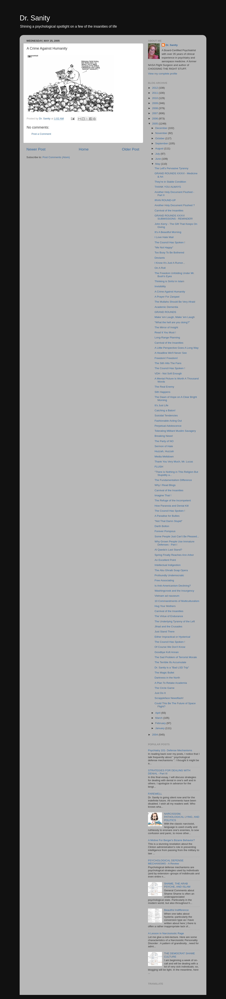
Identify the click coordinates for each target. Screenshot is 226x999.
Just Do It (160, 693)
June (158, 158)
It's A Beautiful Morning (168, 232)
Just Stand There (165, 631)
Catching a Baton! (165, 410)
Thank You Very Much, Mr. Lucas (174, 461)
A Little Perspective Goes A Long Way (177, 347)
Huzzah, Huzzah (164, 451)
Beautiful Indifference (176, 910)
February (160, 723)
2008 (155, 108)
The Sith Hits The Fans (168, 363)
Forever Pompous (165, 531)
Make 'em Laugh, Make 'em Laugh (175, 317)
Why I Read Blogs (165, 485)
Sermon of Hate (164, 446)
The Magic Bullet (164, 672)
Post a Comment (41, 133)
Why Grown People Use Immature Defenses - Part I (174, 543)
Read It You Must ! (165, 332)
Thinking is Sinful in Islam (169, 281)
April (158, 712)
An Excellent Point (165, 560)
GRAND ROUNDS (165, 312)
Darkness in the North (167, 677)
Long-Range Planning (167, 337)
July (158, 153)
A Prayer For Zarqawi (167, 296)
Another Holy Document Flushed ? (175, 205)
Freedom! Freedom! (166, 358)
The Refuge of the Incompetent (173, 500)
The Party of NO (164, 441)
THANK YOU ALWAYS (168, 186)
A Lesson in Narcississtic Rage (166, 933)
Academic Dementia (166, 307)
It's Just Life (161, 405)
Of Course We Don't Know (170, 646)
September (162, 143)
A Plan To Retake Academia (171, 682)
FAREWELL (155, 793)
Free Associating (164, 580)
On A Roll (160, 267)
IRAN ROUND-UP (165, 200)
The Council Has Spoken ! (170, 242)
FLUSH (159, 466)
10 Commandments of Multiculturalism (177, 601)
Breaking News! (164, 435)
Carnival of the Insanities (169, 210)
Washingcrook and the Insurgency (174, 590)
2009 (155, 103)
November (161, 133)
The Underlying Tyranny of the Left (175, 621)
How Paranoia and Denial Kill (172, 505)
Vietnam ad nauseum (167, 595)
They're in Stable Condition (170, 181)
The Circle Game (164, 687)
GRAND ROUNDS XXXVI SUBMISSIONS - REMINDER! (174, 217)
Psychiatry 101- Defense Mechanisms (170, 750)
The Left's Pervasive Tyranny (171, 168)
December (161, 128)
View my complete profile (162, 73)
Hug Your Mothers (165, 606)
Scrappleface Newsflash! (169, 698)
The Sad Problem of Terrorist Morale (176, 657)
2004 (155, 734)
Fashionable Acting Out (168, 420)
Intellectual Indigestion (168, 565)
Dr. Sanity (35, 18)
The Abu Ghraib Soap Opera (171, 570)
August (159, 148)
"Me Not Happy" (164, 247)
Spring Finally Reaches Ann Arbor (174, 554)
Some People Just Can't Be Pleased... (177, 536)
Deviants (160, 257)
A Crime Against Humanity (170, 291)
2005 (155, 123)
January (160, 728)
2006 (155, 118)
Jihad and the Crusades (168, 626)
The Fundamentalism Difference (173, 480)
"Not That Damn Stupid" (168, 521)
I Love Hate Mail (164, 237)
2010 (155, 98)
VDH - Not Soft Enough (168, 373)
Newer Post (36, 149)
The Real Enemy (164, 386)
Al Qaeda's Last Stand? (168, 549)
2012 (155, 87)
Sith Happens (162, 391)
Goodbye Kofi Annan (167, 652)
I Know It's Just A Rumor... (170, 262)
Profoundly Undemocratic (169, 575)
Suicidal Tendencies (166, 415)
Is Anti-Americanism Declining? (173, 585)
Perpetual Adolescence (168, 425)
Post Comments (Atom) (56, 157)
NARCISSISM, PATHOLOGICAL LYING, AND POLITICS (181, 816)
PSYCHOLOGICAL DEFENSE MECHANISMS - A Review (166, 862)
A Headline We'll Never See (171, 352)
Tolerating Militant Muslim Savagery (175, 430)
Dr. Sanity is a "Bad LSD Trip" (172, 667)
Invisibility (160, 286)
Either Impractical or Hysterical (172, 636)
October (160, 138)
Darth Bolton (162, 526)
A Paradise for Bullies (167, 515)
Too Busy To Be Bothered (169, 252)
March (159, 717)
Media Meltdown (164, 456)
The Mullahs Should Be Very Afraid (175, 301)
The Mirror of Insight (166, 327)
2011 (155, 92)
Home (83, 149)
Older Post (130, 149)
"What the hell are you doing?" (172, 322)
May (158, 163)
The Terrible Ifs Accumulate (170, 662)
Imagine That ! (163, 495)
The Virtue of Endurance (169, 616)
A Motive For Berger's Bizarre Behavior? (171, 840)
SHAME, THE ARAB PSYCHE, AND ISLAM (177, 885)
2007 (155, 113)
